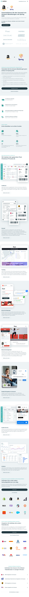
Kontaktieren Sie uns (22, 1)
